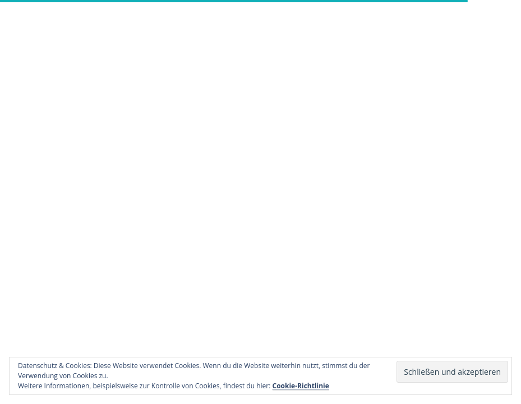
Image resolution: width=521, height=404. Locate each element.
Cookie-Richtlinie (301, 386)
